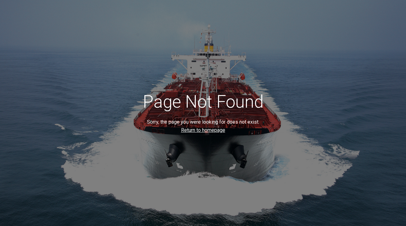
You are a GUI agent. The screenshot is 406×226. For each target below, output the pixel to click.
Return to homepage (203, 130)
